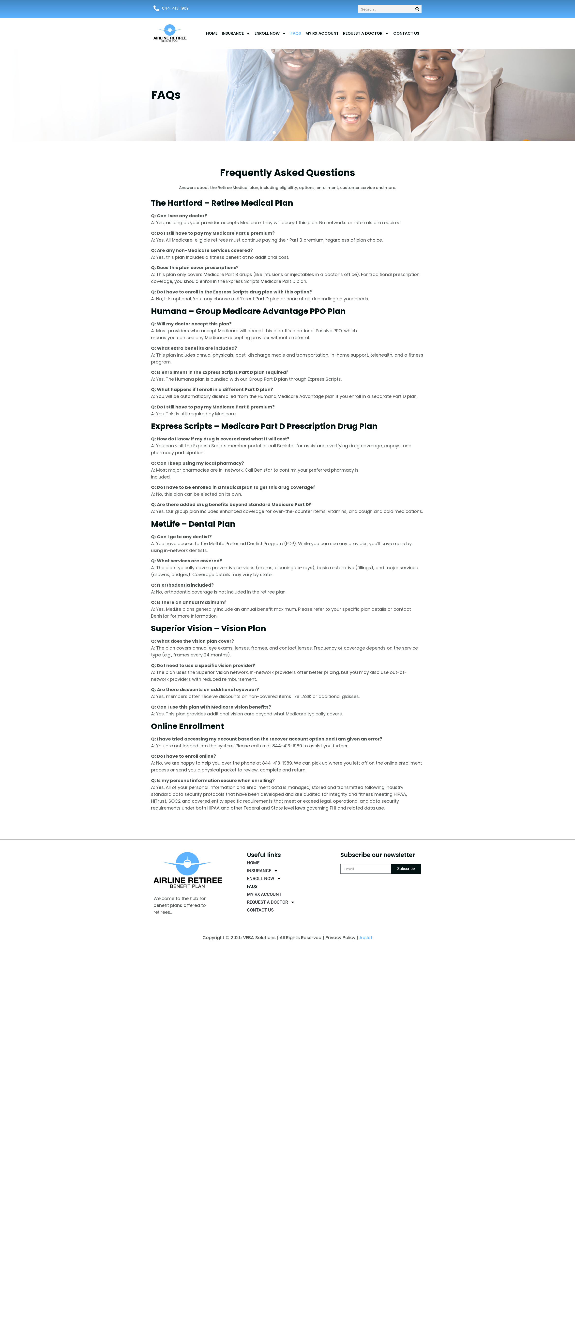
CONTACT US (406, 33)
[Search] (417, 9)
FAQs (295, 33)
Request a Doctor (366, 33)
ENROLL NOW (270, 33)
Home (211, 33)
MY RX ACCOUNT (322, 33)
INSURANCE (236, 33)
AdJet (366, 937)
